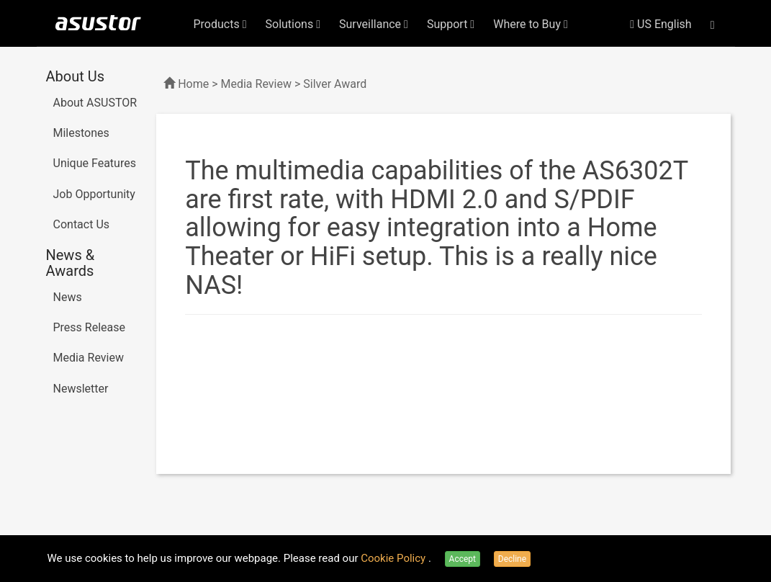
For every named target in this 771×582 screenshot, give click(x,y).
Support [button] (450, 24)
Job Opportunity (94, 194)
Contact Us (81, 224)
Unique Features (94, 163)
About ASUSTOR (95, 102)
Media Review (88, 357)
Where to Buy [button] (530, 24)
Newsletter (81, 388)
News (67, 297)
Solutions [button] (293, 24)
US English (660, 24)
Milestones (81, 133)
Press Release (89, 327)
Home (193, 84)
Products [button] (220, 24)
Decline (512, 559)
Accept (462, 559)
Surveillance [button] (373, 24)
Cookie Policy (394, 558)
